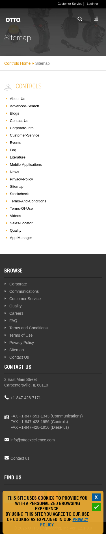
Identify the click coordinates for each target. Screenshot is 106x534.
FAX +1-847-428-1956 (29, 421)
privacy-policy (21, 179)
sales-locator (21, 223)
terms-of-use (21, 208)
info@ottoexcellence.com (32, 440)
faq (13, 150)
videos (15, 216)
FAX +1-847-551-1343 (29, 416)
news (14, 172)
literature (17, 157)
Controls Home (17, 63)
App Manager (21, 238)
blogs (14, 113)
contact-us (19, 121)
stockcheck (19, 194)
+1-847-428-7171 (25, 398)
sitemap (16, 186)
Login (93, 3)
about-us (17, 99)
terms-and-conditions (28, 201)
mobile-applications (26, 164)
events (15, 142)
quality (15, 230)
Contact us (19, 458)
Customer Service (70, 3)
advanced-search (24, 106)
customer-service (24, 135)
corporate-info (22, 128)
